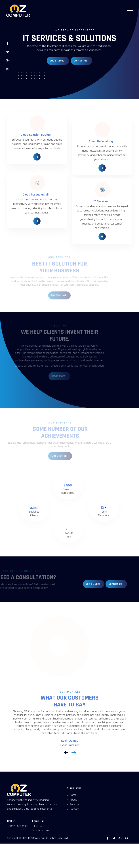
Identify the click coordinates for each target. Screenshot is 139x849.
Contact (74, 809)
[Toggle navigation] (130, 11)
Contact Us (79, 61)
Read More (53, 376)
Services (74, 804)
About (73, 800)
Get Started (55, 61)
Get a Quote (93, 584)
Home (73, 795)
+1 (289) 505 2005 (17, 826)
